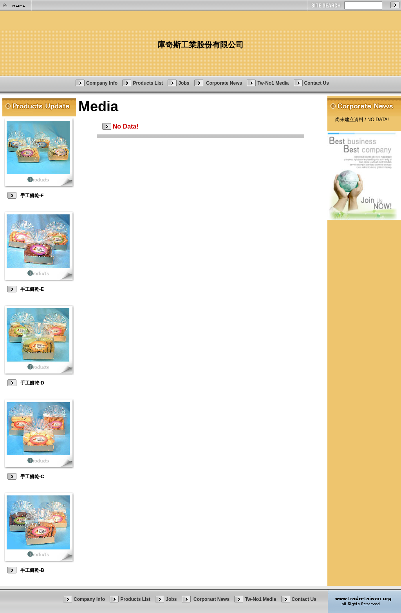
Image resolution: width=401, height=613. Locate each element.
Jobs (183, 82)
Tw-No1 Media (273, 82)
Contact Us (316, 82)
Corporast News (212, 599)
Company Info (101, 82)
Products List (148, 82)
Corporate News (224, 82)
